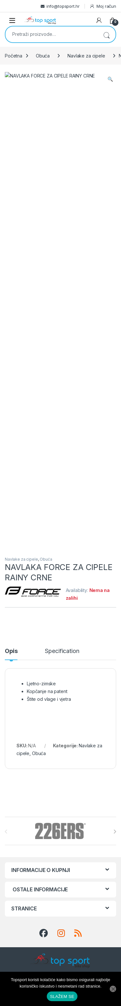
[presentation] (114, 458)
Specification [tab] (62, 278)
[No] (113, 989)
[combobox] (51, 33)
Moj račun (102, 6)
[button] (110, 79)
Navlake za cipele (86, 55)
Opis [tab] (11, 278)
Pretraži (106, 34)
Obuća (43, 55)
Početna (13, 55)
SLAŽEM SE (62, 996)
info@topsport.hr (63, 6)
